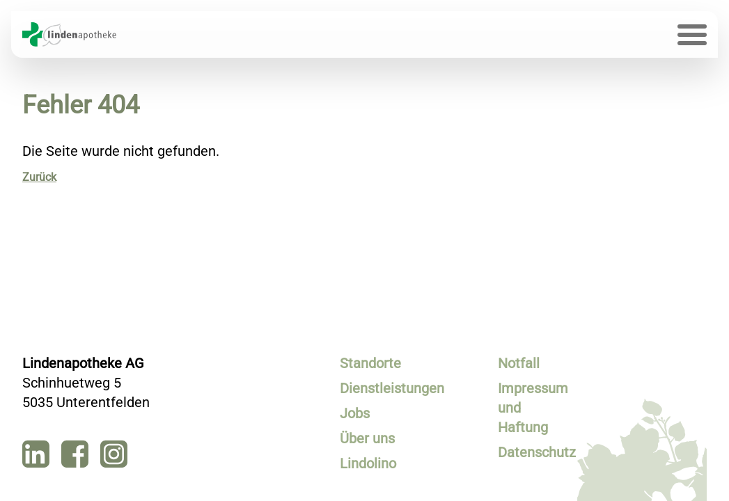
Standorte (370, 363)
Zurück (39, 177)
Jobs (355, 413)
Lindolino (368, 463)
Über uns (367, 438)
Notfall (519, 363)
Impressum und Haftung (532, 408)
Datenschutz (532, 452)
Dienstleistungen (374, 388)
